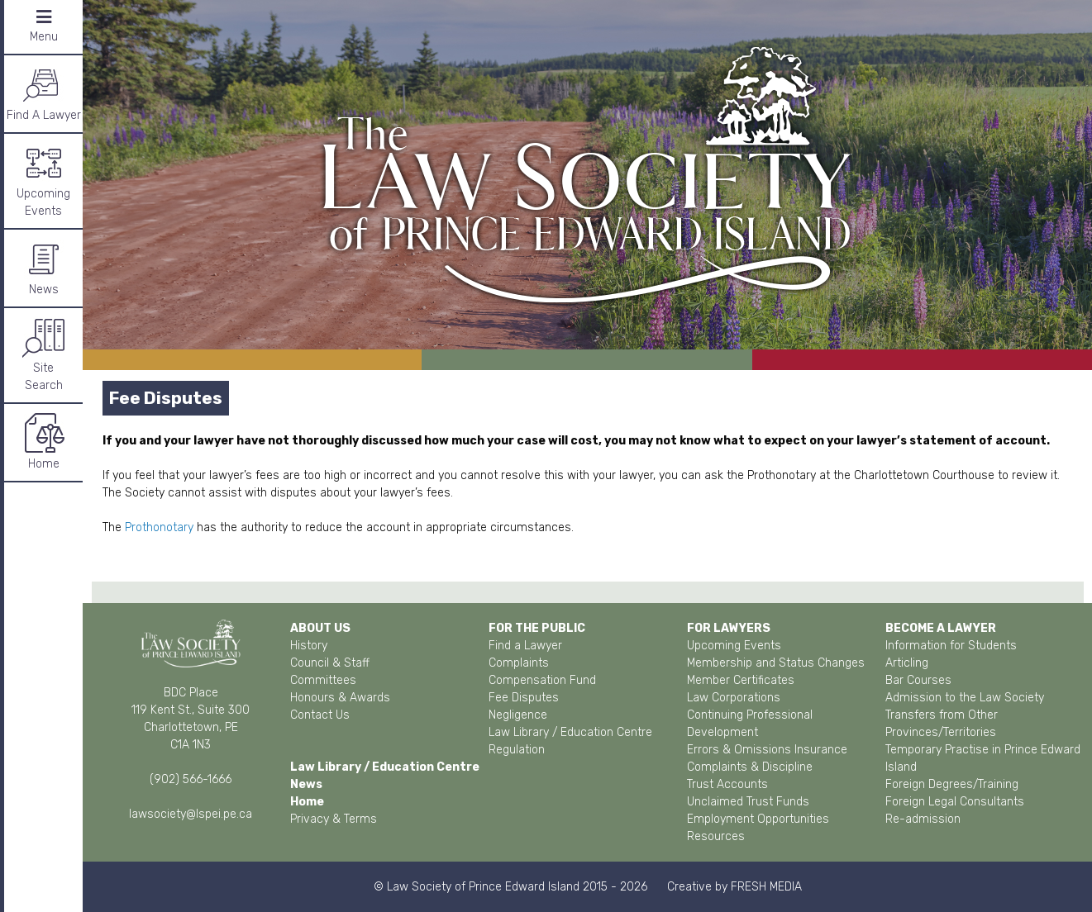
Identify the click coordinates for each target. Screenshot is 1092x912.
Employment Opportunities (758, 819)
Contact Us (320, 715)
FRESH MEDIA (766, 887)
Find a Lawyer (525, 646)
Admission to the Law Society (964, 698)
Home (43, 441)
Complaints (519, 663)
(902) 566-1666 (190, 779)
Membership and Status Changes (776, 663)
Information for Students (951, 646)
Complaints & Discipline (750, 767)
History (308, 646)
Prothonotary (159, 527)
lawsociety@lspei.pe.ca (190, 814)
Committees (323, 680)
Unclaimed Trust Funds (748, 802)
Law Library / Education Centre (570, 732)
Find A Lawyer (44, 93)
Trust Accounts (727, 784)
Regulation (517, 750)
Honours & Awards (340, 698)
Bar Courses (918, 680)
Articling (906, 663)
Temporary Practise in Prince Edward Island (982, 758)
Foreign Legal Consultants (954, 802)
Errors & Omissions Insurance (767, 750)
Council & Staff (330, 663)
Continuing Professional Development (750, 723)
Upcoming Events (43, 180)
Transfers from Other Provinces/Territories (941, 723)
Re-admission (923, 819)
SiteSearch (43, 354)
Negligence (518, 715)
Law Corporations (733, 698)
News (43, 267)
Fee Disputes (524, 698)
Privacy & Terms (333, 819)
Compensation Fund (542, 680)
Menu (44, 26)
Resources (716, 836)
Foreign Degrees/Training (951, 784)
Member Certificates (740, 680)
